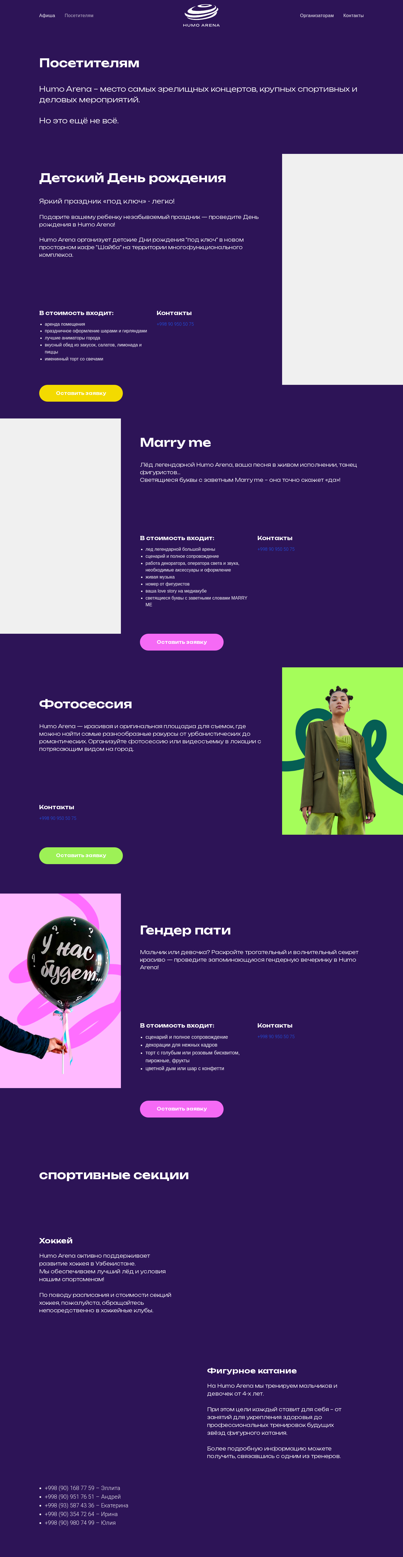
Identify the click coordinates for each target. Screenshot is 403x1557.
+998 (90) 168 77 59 (69, 1488)
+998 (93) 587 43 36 (69, 1505)
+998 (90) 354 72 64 (69, 1514)
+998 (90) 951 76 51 (69, 1496)
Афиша (47, 15)
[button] (81, 393)
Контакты (353, 15)
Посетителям (79, 15)
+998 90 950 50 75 (175, 324)
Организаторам (317, 15)
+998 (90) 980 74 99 (69, 1522)
